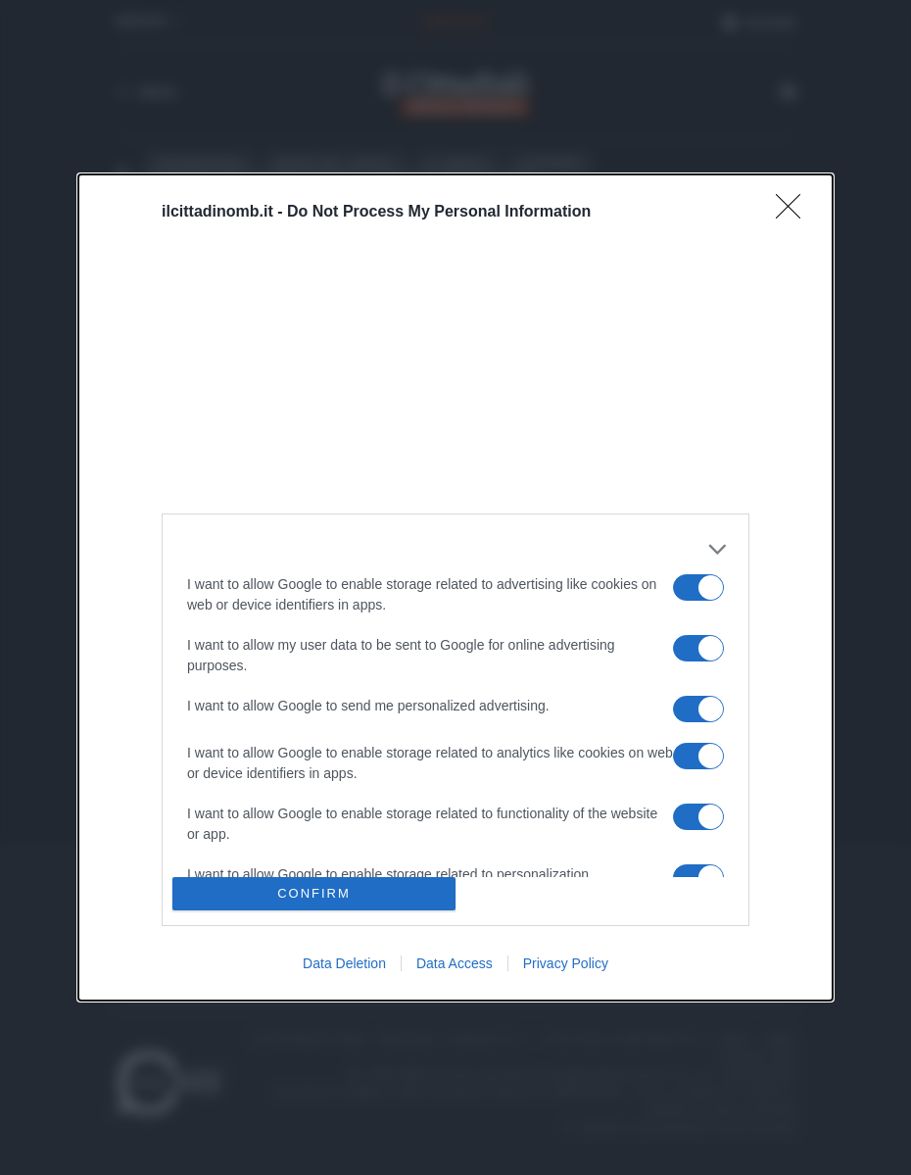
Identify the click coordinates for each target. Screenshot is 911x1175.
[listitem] (455, 549)
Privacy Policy (565, 963)
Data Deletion (344, 963)
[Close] (794, 212)
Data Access (454, 963)
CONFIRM (314, 892)
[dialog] (455, 587)
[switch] (698, 587)
